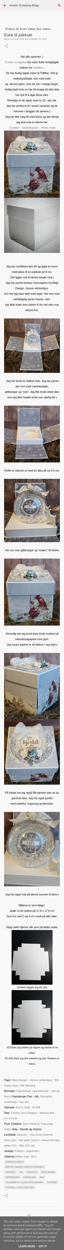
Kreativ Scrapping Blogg (24, 5)
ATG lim (30, 1145)
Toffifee (52, 1182)
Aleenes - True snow (29, 1134)
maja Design (48, 1172)
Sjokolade (29, 1177)
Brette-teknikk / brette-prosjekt (24, 1167)
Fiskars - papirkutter (27, 1151)
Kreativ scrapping (15, 62)
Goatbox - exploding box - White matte (32, 127)
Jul (21, 1172)
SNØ (42, 1177)
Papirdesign (12, 1177)
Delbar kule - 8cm (25, 1156)
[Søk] (59, 5)
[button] (6, 46)
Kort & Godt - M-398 (28, 1107)
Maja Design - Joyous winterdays (31, 1080)
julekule (32, 1172)
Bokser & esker (14, 1162)
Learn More (26, 1246)
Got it (43, 1246)
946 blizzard (27, 1085)
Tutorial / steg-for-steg (19, 1187)
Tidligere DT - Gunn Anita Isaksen (24, 1182)
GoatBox (38, 67)
